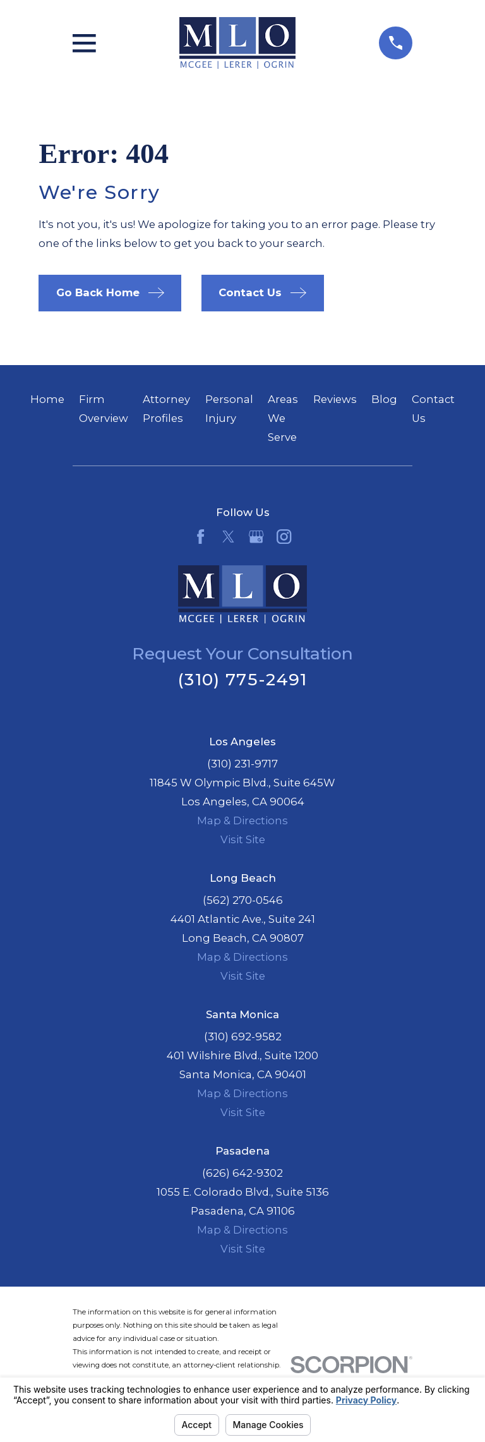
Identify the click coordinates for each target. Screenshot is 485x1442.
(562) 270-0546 (243, 900)
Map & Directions (242, 820)
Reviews (335, 399)
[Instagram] (284, 536)
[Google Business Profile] (256, 536)
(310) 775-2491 (242, 679)
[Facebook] (200, 536)
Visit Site (242, 839)
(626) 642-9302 (242, 1173)
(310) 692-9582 (243, 1036)
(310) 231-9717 (242, 763)
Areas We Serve (283, 418)
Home (47, 399)
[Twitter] (228, 536)
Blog (384, 399)
